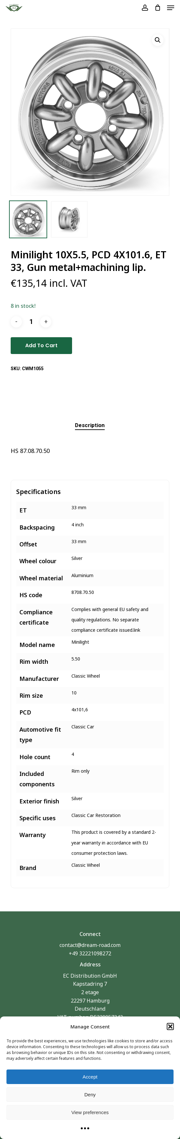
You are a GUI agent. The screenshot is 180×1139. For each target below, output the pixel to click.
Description (90, 425)
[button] (170, 1026)
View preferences (90, 1112)
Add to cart (41, 345)
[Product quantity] (31, 322)
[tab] (90, 425)
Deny (90, 1094)
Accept (90, 1077)
